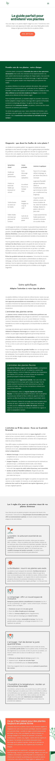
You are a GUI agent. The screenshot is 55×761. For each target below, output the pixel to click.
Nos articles (27, 34)
